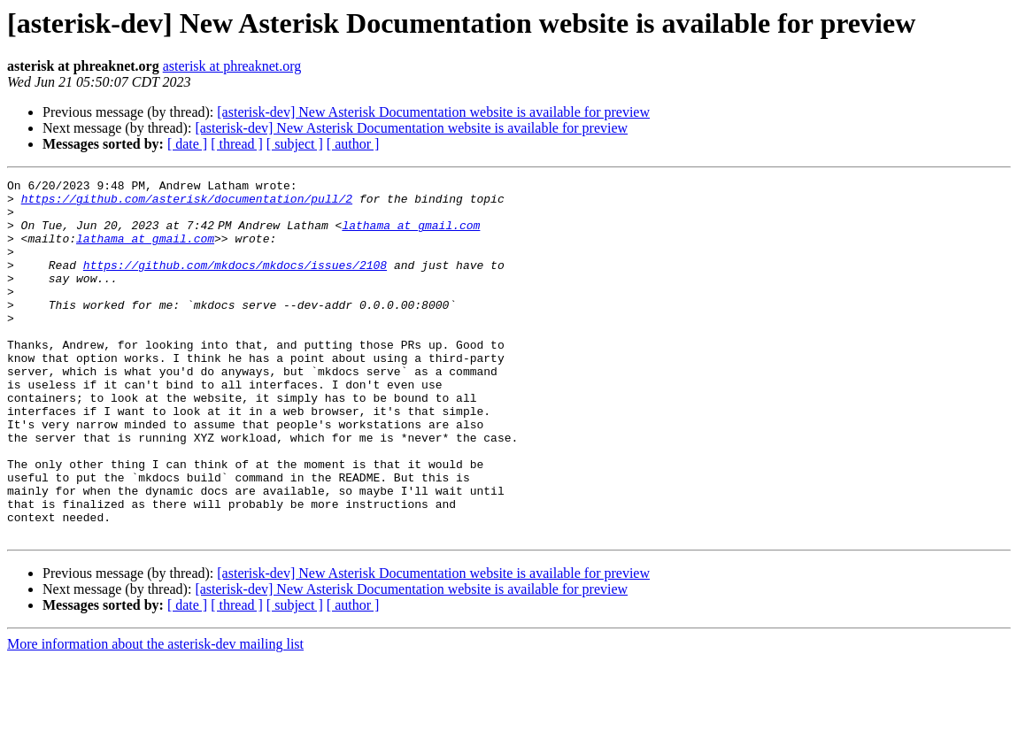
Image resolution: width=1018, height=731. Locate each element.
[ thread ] (237, 143)
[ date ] (187, 143)
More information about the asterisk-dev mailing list (155, 715)
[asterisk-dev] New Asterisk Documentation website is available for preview (433, 111)
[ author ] (353, 143)
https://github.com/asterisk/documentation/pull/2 (186, 204)
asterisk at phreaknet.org (232, 65)
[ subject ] (294, 143)
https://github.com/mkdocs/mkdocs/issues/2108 (235, 283)
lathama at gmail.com (414, 235)
